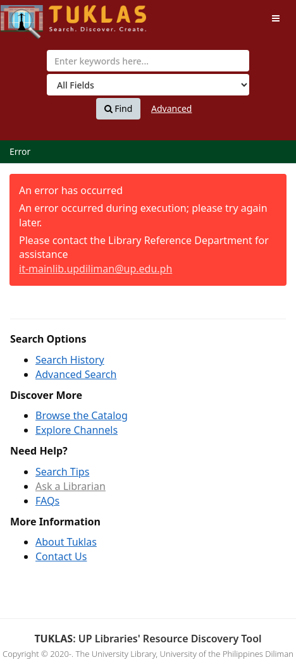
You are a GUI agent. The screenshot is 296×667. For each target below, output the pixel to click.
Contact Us (61, 556)
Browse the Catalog (81, 415)
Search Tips (62, 472)
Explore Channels (76, 430)
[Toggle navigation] (275, 18)
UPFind (31, 16)
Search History (69, 360)
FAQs (47, 501)
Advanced (171, 108)
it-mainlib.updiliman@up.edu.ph (95, 269)
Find (118, 108)
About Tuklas (66, 542)
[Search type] (148, 84)
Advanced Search (75, 374)
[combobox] (148, 60)
